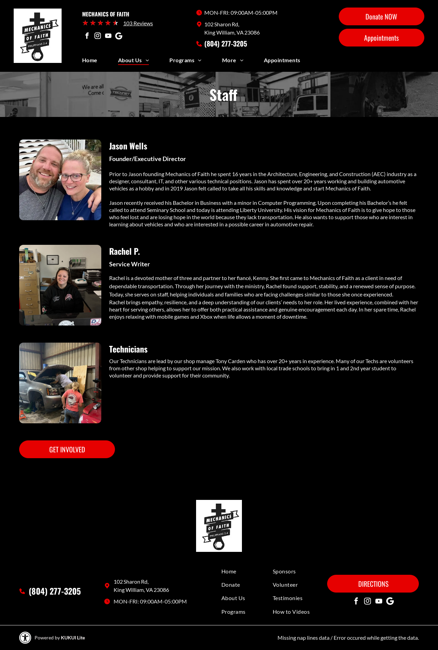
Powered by (47, 637)
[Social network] (119, 36)
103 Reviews (138, 23)
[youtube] (108, 36)
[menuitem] (100, 61)
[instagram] (97, 36)
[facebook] (87, 36)
